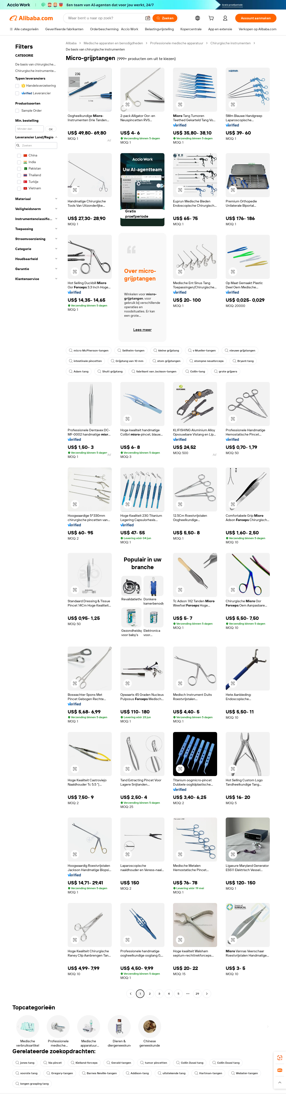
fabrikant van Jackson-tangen (154, 371)
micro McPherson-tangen (88, 350)
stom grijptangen (166, 361)
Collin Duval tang (189, 1063)
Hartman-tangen (208, 1073)
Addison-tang (137, 1073)
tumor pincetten (153, 1063)
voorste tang (26, 1073)
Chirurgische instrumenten (230, 43)
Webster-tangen (244, 1073)
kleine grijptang (166, 350)
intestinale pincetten (85, 361)
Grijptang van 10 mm (127, 361)
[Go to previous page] (130, 993)
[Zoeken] (165, 18)
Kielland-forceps (84, 1063)
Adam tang (78, 371)
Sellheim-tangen (130, 350)
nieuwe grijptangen (240, 350)
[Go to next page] (207, 993)
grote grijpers (225, 371)
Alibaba (71, 43)
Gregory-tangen (59, 1073)
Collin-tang (195, 371)
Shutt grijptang (110, 371)
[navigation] (36, 519)
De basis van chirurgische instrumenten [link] (95, 49)
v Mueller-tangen (202, 350)
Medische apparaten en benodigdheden (113, 43)
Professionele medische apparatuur (176, 43)
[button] (148, 18)
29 (197, 993)
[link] (280, 1058)
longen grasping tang (32, 1084)
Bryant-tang (243, 361)
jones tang (24, 1063)
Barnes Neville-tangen (99, 1073)
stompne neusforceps (206, 361)
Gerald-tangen (119, 1063)
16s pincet (52, 1063)
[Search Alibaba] (104, 18)
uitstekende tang (171, 1073)
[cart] (212, 19)
